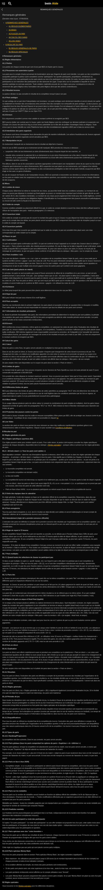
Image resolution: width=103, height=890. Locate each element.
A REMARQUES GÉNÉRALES (17, 23)
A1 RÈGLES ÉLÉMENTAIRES (20, 26)
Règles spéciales (54, 445)
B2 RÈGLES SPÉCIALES (18, 52)
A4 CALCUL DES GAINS (18, 37)
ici (57, 418)
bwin (51, 3)
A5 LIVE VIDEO (14, 41)
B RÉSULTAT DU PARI (14, 45)
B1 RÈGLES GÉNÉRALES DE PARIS (23, 48)
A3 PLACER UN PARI (17, 34)
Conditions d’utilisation (63, 428)
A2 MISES (12, 30)
